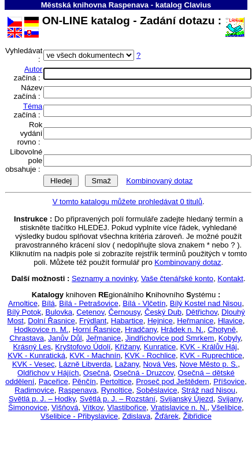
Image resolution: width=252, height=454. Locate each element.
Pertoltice (116, 381)
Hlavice (230, 320)
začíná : (28, 73)
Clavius (198, 5)
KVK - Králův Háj (208, 346)
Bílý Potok (24, 312)
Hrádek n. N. (182, 329)
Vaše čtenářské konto (177, 278)
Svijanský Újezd (186, 398)
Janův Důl (64, 338)
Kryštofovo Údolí (82, 346)
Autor (33, 69)
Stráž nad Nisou (208, 390)
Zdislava (136, 416)
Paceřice (53, 381)
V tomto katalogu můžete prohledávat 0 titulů (127, 201)
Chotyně (221, 329)
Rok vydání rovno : (30, 133)
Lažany (127, 364)
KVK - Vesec (33, 364)
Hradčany (141, 329)
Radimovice (34, 390)
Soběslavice (156, 390)
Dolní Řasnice (51, 320)
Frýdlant (92, 320)
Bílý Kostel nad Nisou (206, 303)
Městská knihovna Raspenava (95, 5)
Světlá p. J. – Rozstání (117, 398)
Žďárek (167, 416)
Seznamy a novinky (104, 278)
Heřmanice (195, 320)
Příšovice (228, 381)
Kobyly (229, 338)
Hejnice (160, 320)
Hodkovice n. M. (41, 329)
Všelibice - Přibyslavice (79, 416)
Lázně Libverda (85, 364)
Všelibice (227, 407)
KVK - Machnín (94, 355)
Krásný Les (32, 346)
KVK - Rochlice (150, 355)
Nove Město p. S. (209, 364)
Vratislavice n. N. (179, 407)
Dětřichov (201, 312)
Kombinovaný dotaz (159, 180)
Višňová (64, 407)
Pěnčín (84, 381)
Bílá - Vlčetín (144, 303)
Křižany (127, 346)
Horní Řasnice (97, 329)
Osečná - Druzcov (143, 372)
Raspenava (77, 390)
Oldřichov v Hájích (48, 372)
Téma (33, 106)
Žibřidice (197, 416)
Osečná (96, 372)
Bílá (48, 303)
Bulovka (58, 312)
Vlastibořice (127, 407)
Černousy (124, 312)
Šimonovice (27, 407)
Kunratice (160, 346)
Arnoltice (23, 303)
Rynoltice (116, 390)
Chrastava (26, 338)
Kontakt (230, 278)
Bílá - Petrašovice (88, 303)
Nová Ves (159, 364)
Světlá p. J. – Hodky (42, 398)
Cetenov (90, 312)
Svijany (229, 398)
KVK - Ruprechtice (211, 355)
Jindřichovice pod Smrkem (169, 338)
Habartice (127, 320)
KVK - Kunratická (36, 355)
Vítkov (93, 407)
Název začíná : (28, 92)
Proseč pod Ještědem (172, 381)
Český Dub (162, 312)
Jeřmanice (103, 338)
